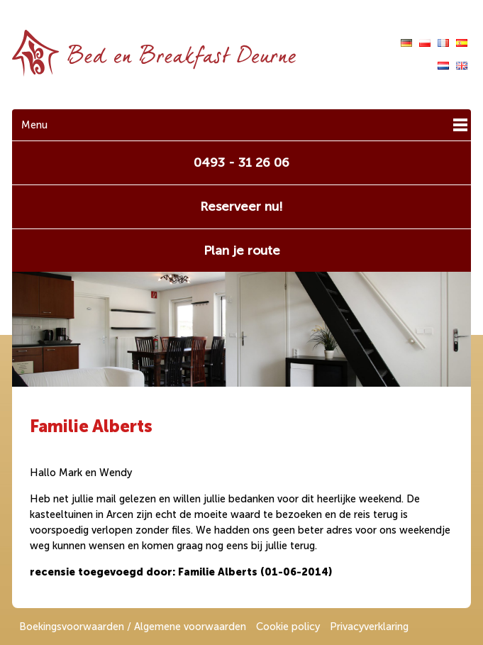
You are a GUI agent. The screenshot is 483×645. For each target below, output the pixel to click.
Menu (34, 124)
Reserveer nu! (241, 206)
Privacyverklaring (369, 626)
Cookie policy (288, 626)
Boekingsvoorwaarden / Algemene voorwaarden (132, 626)
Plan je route (242, 250)
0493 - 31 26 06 (241, 162)
